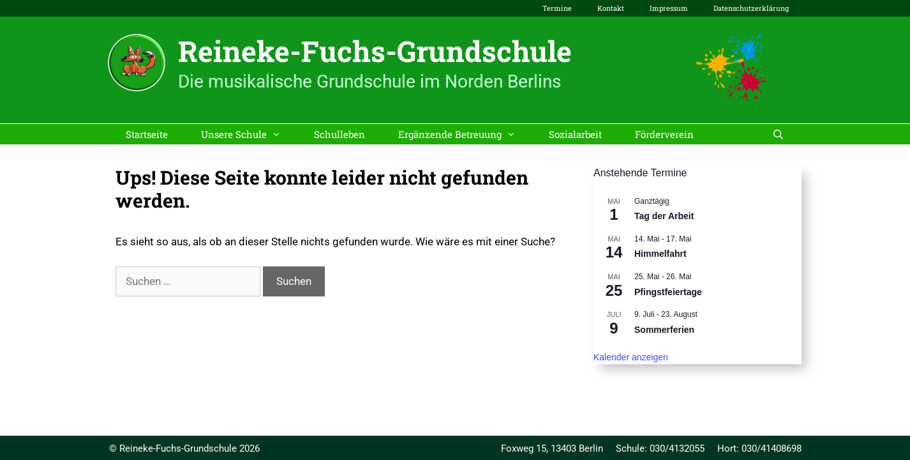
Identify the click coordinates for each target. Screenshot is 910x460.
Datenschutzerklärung (751, 8)
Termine (557, 8)
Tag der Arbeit (664, 216)
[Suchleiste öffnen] (778, 134)
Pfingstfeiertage (668, 292)
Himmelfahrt (660, 254)
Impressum (669, 8)
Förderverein (664, 134)
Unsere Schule (249, 134)
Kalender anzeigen (630, 357)
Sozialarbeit (575, 134)
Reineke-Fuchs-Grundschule (375, 51)
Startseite (147, 134)
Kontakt (610, 8)
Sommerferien (664, 330)
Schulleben (339, 134)
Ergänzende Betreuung (465, 134)
